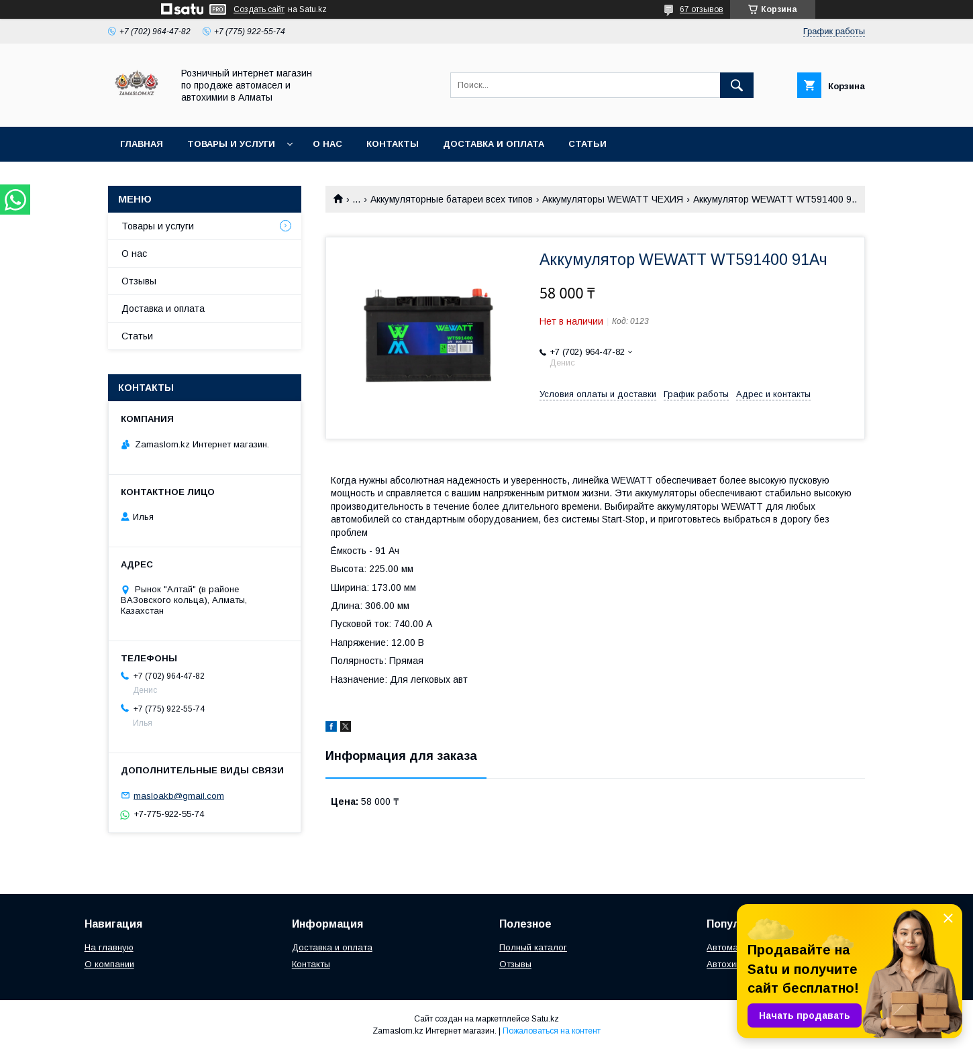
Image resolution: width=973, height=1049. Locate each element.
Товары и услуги (231, 144)
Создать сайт (259, 9)
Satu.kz (545, 1019)
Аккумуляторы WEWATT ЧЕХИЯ (612, 199)
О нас (327, 144)
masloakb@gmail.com (179, 795)
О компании (109, 964)
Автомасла (730, 947)
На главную (109, 947)
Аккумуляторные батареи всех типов (451, 199)
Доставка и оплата (493, 144)
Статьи (587, 144)
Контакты (392, 144)
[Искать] (737, 85)
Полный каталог (533, 947)
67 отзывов (701, 9)
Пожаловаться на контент (552, 1031)
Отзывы (138, 281)
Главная (141, 144)
